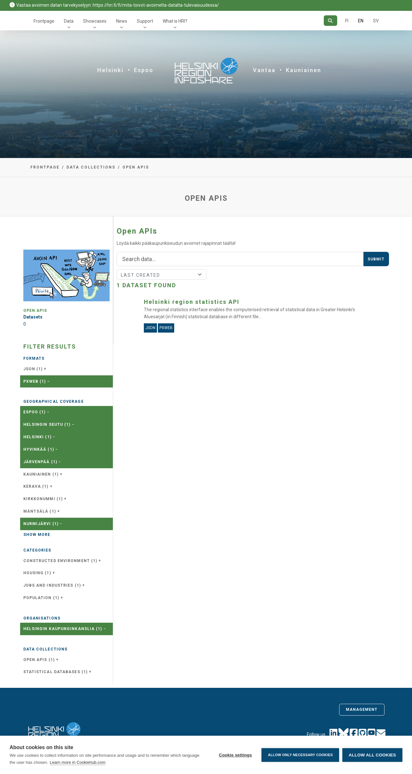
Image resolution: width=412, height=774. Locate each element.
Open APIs (135, 167)
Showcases (94, 21)
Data (69, 21)
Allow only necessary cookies (300, 755)
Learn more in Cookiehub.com (77, 762)
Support (145, 21)
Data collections (90, 167)
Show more (37, 534)
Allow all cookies (372, 755)
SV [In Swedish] (376, 20)
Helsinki (110, 70)
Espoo (143, 70)
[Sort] (161, 274)
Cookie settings (235, 755)
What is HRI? (175, 21)
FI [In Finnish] (346, 20)
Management (362, 709)
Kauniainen (303, 70)
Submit (376, 259)
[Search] (330, 20)
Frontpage (44, 21)
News (121, 21)
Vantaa (264, 70)
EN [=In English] (360, 20)
